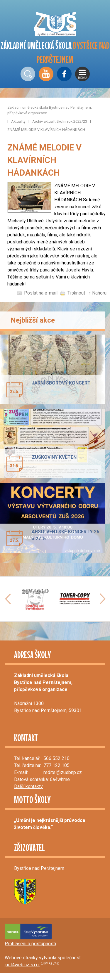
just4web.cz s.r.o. (22, 964)
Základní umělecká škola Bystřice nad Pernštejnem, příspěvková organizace (49, 110)
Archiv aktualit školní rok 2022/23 (59, 121)
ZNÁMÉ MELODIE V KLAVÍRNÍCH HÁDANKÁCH (46, 129)
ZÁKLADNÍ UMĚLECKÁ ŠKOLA (55, 52)
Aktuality (18, 121)
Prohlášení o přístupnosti (30, 943)
